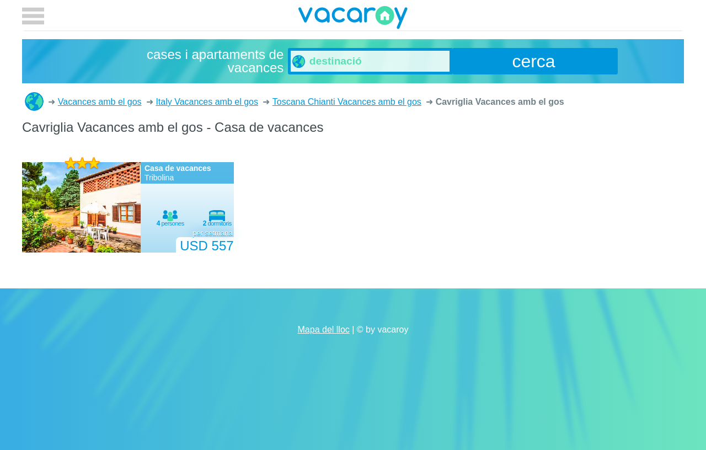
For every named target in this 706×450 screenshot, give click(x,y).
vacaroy (353, 19)
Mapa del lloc (324, 329)
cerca (533, 61)
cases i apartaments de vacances (34, 101)
